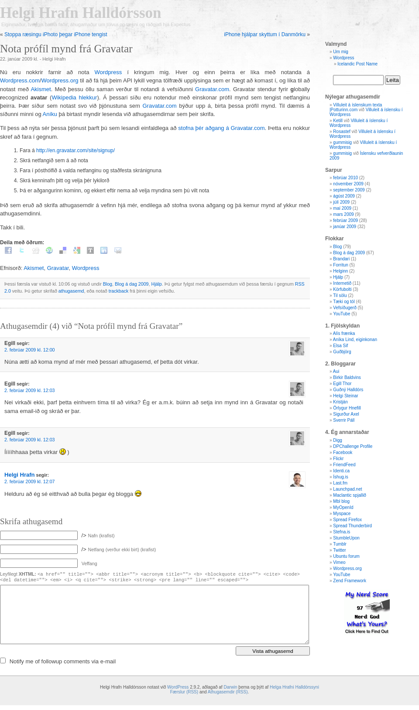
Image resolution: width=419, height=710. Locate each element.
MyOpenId (343, 507)
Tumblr (340, 544)
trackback (119, 291)
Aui (336, 371)
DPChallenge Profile (352, 446)
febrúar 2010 (345, 177)
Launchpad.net (347, 489)
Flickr (338, 458)
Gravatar (58, 268)
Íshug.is (340, 476)
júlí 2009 (341, 202)
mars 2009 (343, 214)
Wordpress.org (59, 80)
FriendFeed (344, 464)
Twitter (339, 550)
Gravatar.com (212, 89)
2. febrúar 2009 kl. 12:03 (29, 390)
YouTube (341, 313)
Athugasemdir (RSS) (228, 692)
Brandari (341, 258)
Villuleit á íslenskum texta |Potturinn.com (356, 107)
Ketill (338, 120)
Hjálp (156, 284)
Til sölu (340, 295)
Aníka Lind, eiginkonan (355, 339)
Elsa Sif (340, 345)
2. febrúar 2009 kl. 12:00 (29, 349)
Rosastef (341, 131)
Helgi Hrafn (19, 474)
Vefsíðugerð (344, 307)
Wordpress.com (20, 80)
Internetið (342, 283)
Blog (107, 284)
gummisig (342, 142)
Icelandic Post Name (357, 63)
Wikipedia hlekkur (74, 97)
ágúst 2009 (344, 196)
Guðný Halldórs (348, 389)
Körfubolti (342, 289)
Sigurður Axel (346, 414)
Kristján (340, 401)
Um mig (340, 51)
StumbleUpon (346, 538)
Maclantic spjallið (349, 495)
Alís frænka (344, 333)
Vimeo (339, 562)
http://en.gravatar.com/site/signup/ (75, 150)
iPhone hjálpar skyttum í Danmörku (265, 34)
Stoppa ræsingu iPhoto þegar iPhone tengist (55, 34)
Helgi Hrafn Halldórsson (80, 12)
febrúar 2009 (345, 220)
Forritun (340, 265)
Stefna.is (341, 531)
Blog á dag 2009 (132, 284)
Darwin (230, 687)
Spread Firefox (347, 519)
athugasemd (71, 291)
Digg (337, 440)
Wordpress (108, 72)
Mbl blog (341, 501)
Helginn (340, 271)
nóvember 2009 (348, 183)
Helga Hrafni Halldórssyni (294, 687)
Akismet (41, 89)
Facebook (342, 452)
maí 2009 (342, 208)
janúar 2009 (344, 226)
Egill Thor (342, 383)
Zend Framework (349, 580)
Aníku (50, 114)
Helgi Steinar (345, 395)
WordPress (178, 687)
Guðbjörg (342, 351)
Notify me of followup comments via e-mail (63, 661)
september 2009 (348, 190)
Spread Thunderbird (352, 525)
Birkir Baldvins (347, 377)
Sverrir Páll (343, 420)
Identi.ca (341, 470)
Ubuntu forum (346, 556)
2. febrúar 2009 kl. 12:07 (29, 481)
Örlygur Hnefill (347, 408)
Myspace (341, 513)
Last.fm (340, 483)
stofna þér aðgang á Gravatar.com (221, 128)
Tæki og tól (343, 301)
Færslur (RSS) (184, 692)
